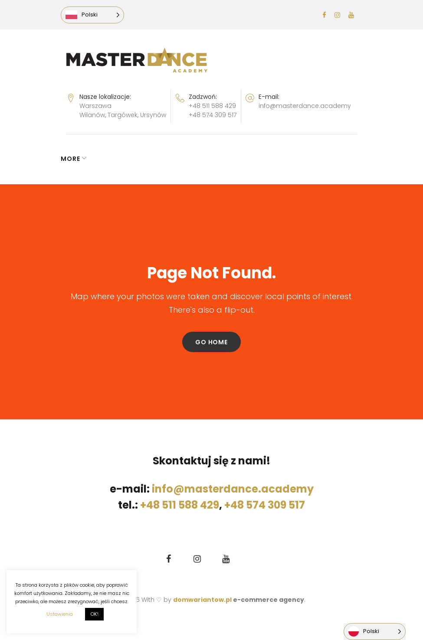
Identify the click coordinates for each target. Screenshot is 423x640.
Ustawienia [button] (59, 614)
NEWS (75, 158)
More (295, 158)
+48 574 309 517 (212, 115)
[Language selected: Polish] (98, 15)
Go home (211, 342)
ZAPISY (154, 158)
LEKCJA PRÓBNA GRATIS (229, 158)
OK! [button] (94, 614)
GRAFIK (113, 158)
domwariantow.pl (203, 599)
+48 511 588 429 (212, 105)
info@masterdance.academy (305, 105)
